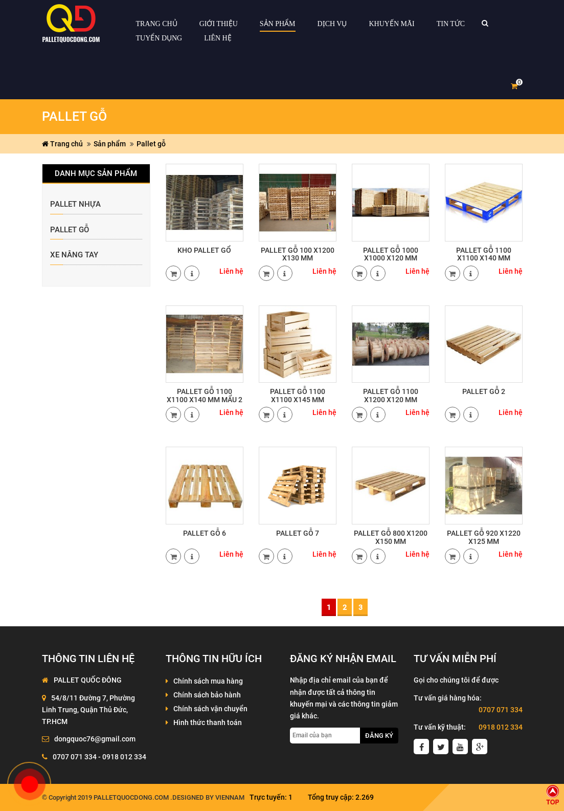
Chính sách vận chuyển (210, 709)
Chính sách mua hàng (208, 681)
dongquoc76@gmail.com (95, 739)
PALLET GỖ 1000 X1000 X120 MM (390, 254)
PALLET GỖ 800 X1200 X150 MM (390, 537)
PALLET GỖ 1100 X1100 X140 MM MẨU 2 (204, 395)
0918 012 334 (501, 727)
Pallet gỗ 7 (297, 533)
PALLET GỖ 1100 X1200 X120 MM (390, 395)
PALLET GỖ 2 (483, 391)
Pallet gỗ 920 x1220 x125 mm (484, 537)
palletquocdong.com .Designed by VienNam (169, 797)
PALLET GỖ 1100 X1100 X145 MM (297, 395)
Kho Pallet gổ (204, 250)
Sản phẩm (110, 144)
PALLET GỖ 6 (204, 533)
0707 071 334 (501, 710)
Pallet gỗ (151, 144)
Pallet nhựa (75, 204)
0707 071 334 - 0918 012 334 (99, 757)
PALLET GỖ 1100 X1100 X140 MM (483, 254)
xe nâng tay (74, 255)
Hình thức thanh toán (207, 722)
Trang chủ (62, 144)
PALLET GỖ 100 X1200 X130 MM (297, 254)
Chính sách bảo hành (207, 695)
